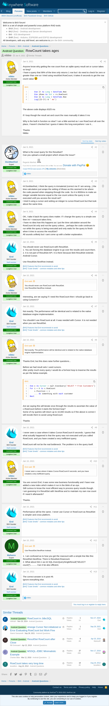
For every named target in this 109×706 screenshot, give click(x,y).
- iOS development (19, 34)
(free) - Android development (24, 28)
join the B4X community (62, 40)
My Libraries (51, 169)
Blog (8, 11)
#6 (96, 275)
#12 (95, 540)
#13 (95, 571)
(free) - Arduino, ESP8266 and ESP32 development (35, 37)
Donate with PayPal (74, 165)
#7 (96, 306)
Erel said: (28, 281)
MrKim (98, 653)
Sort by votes (100, 141)
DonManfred (11, 162)
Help (94, 687)
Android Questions (36, 621)
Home (100, 687)
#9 (96, 427)
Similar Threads (35, 56)
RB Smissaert (15, 645)
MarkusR (97, 641)
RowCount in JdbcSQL (39, 618)
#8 (96, 340)
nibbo (7, 55)
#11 (95, 507)
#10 (95, 461)
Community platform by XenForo (54, 692)
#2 (96, 147)
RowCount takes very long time (26, 663)
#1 (105, 61)
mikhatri (13, 621)
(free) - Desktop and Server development (30, 31)
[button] (39, 11)
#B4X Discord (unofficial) (11, 16)
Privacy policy (84, 687)
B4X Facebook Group (33, 16)
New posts (32, 11)
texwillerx (13, 666)
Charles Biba (15, 658)
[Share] (101, 61)
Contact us (57, 687)
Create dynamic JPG (37, 169)
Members (47, 11)
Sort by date (87, 141)
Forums (18, 11)
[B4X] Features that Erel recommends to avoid (40, 266)
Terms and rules (70, 687)
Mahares (11, 555)
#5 (96, 242)
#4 (96, 211)
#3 (96, 181)
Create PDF (26, 169)
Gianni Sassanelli (16, 633)
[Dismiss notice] (105, 22)
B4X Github (49, 16)
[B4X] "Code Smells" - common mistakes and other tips (43, 269)
